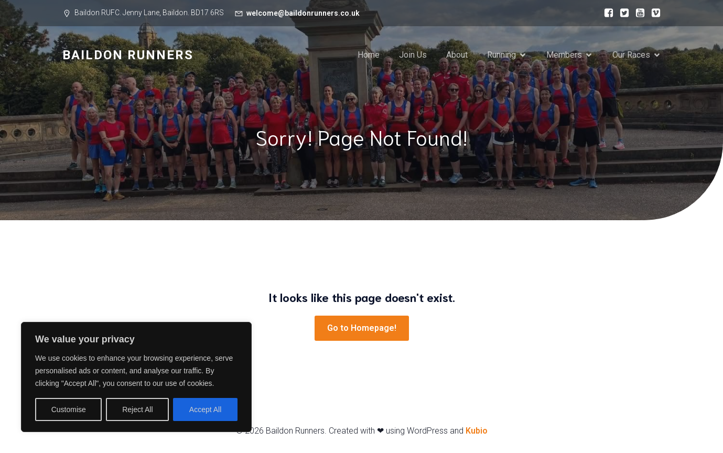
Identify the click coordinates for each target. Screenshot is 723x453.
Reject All (137, 409)
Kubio (477, 431)
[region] (136, 377)
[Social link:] (606, 13)
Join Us (413, 55)
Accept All (205, 409)
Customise (68, 409)
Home (369, 55)
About (457, 55)
